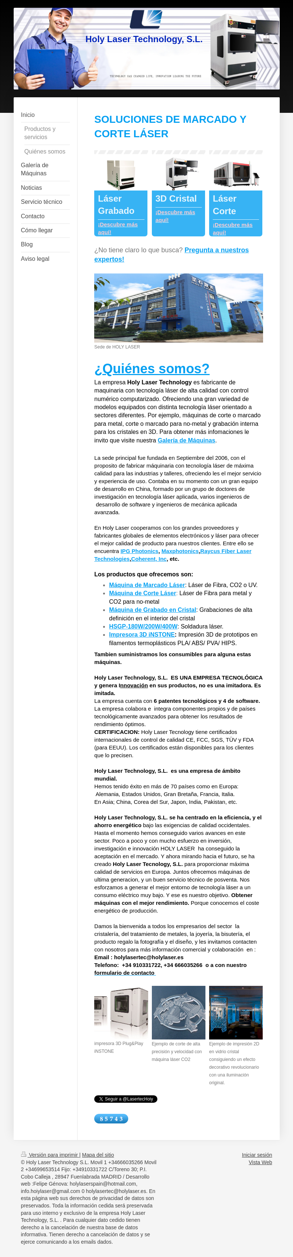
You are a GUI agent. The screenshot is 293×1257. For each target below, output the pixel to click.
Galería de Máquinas (186, 440)
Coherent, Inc (149, 559)
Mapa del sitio (98, 1155)
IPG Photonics (139, 551)
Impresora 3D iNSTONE (142, 634)
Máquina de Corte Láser (142, 593)
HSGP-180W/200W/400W (143, 626)
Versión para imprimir (50, 1155)
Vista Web (260, 1162)
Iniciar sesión (257, 1155)
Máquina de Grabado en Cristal (152, 610)
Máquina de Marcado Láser (147, 585)
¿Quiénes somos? (151, 368)
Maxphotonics (180, 551)
